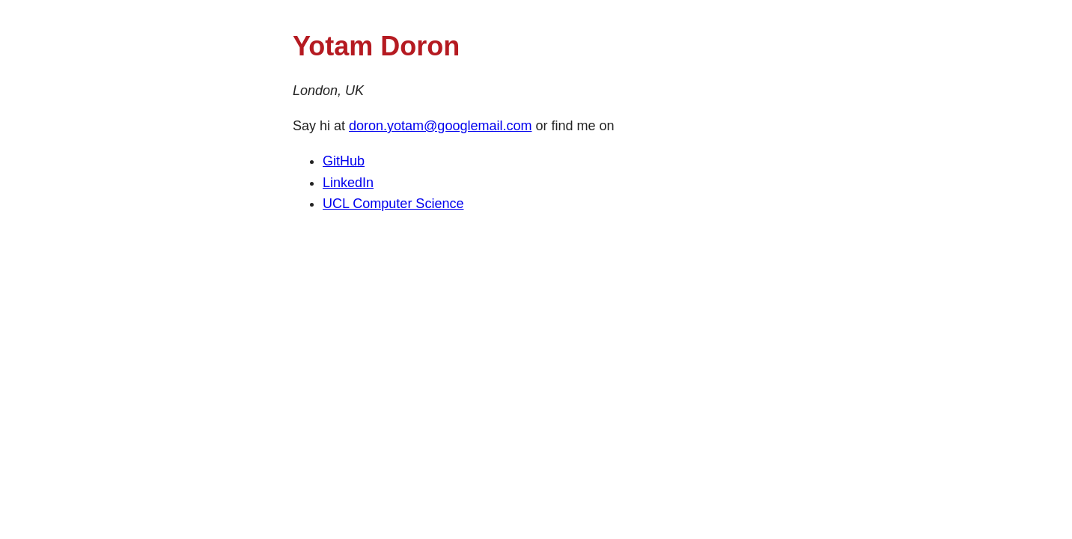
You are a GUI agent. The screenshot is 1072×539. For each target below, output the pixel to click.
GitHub (344, 160)
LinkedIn (348, 182)
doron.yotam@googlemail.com (440, 125)
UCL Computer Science (393, 203)
